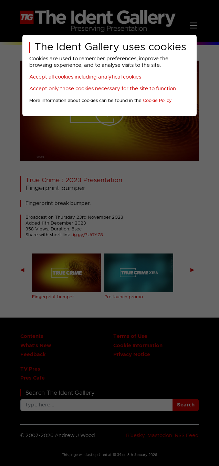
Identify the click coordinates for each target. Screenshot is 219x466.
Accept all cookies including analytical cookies (85, 77)
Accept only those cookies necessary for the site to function (102, 88)
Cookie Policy (157, 101)
